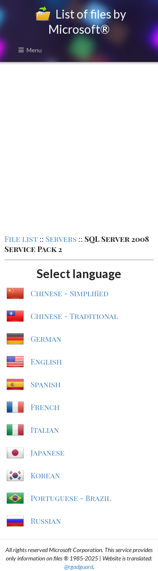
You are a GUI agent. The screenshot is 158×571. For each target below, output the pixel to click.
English (46, 362)
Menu (30, 50)
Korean (45, 475)
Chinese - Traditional (74, 316)
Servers (61, 239)
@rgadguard (78, 566)
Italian (45, 430)
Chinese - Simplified (70, 293)
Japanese (48, 453)
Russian (46, 521)
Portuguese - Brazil (71, 498)
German (46, 339)
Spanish (46, 384)
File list (21, 239)
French (45, 407)
